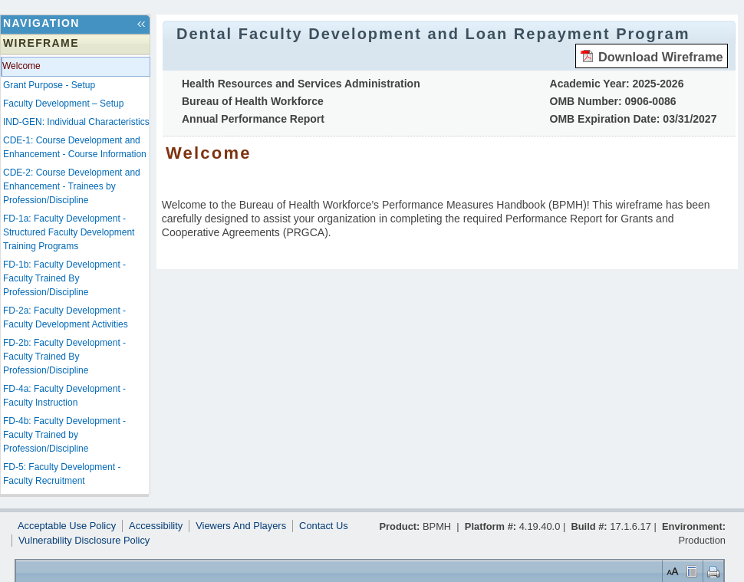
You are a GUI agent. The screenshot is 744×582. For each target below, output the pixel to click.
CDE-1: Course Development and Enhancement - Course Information (74, 147)
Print (711, 570)
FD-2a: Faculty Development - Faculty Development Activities (65, 317)
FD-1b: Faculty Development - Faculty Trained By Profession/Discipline (64, 278)
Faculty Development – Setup (63, 103)
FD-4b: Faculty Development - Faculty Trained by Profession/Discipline (64, 435)
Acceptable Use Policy (67, 526)
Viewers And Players (241, 526)
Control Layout (691, 570)
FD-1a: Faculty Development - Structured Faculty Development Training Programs (68, 232)
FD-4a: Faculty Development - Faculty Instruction (64, 395)
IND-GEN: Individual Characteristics (76, 122)
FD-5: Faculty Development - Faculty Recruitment (61, 474)
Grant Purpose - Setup (49, 85)
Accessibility (156, 526)
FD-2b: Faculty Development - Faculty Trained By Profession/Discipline (64, 356)
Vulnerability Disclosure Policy (84, 540)
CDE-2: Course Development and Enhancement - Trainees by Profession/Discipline (71, 186)
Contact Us (323, 526)
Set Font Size (671, 570)
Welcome (21, 66)
